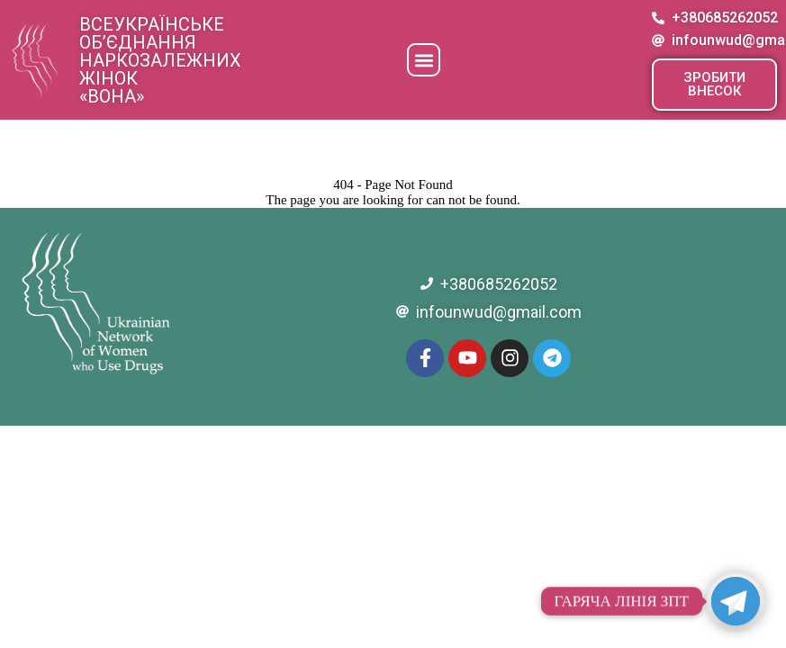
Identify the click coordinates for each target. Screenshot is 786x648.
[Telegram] (735, 601)
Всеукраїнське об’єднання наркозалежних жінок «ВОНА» (160, 60)
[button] (423, 59)
